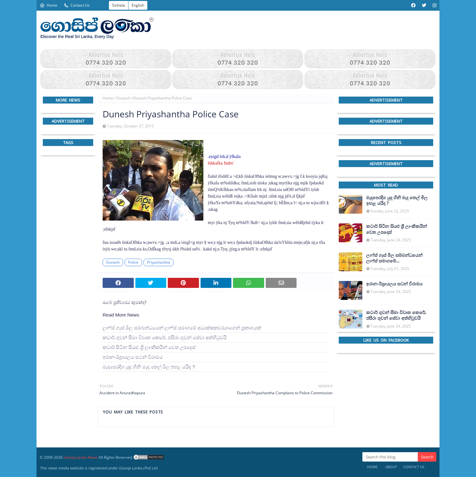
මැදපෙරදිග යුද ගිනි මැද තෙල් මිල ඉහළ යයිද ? (149, 366)
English (138, 5)
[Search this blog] (390, 457)
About (391, 466)
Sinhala (118, 5)
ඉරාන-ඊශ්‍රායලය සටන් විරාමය (133, 357)
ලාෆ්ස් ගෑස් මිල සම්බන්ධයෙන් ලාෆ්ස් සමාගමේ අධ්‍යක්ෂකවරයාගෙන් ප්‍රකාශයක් (182, 327)
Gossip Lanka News (81, 457)
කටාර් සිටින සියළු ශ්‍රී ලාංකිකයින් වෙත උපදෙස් (149, 347)
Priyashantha (158, 262)
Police (133, 262)
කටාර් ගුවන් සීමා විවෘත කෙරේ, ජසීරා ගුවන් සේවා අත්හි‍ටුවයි (165, 337)
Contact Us (77, 5)
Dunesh (123, 98)
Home (48, 5)
